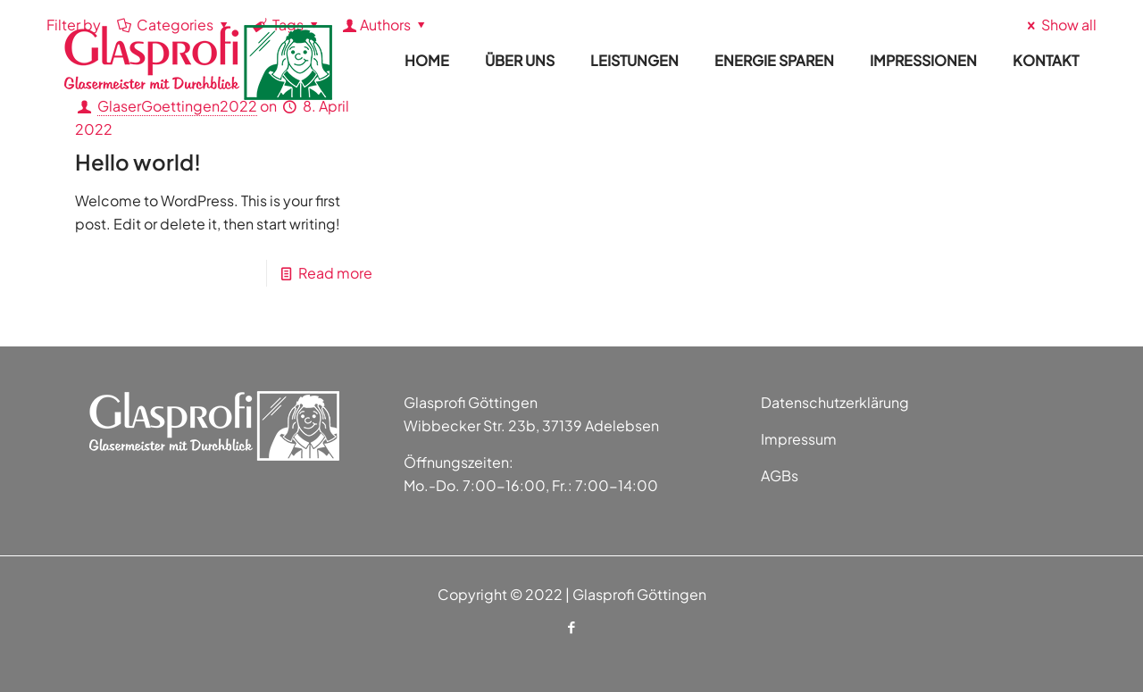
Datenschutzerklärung (835, 402)
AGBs (779, 475)
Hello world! (138, 161)
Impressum (799, 438)
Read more (335, 272)
